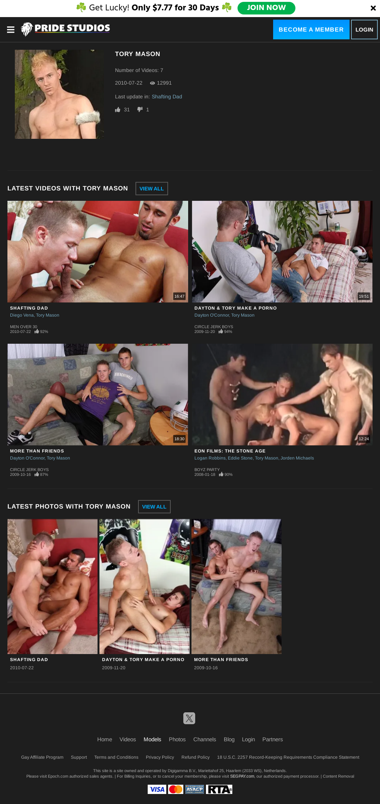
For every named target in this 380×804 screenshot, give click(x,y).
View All (152, 189)
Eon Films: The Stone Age (230, 451)
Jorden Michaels (297, 458)
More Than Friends (37, 451)
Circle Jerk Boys (213, 326)
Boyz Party (207, 469)
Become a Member (311, 29)
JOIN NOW (266, 8)
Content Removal (338, 776)
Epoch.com (58, 776)
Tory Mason (47, 315)
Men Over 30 (23, 326)
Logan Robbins (210, 458)
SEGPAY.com (242, 776)
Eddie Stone (240, 458)
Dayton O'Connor (211, 315)
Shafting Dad (167, 96)
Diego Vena (22, 315)
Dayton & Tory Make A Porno (235, 308)
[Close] (373, 8)
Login (364, 29)
